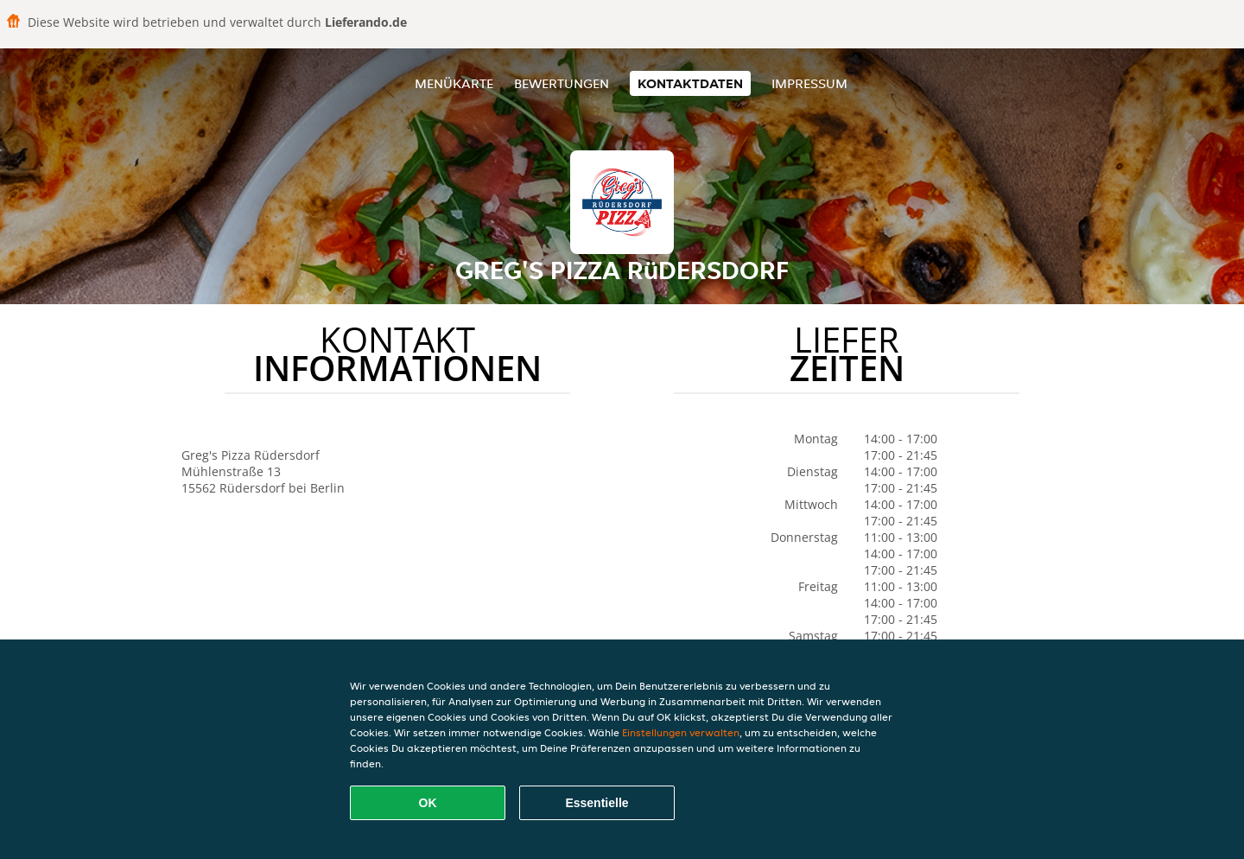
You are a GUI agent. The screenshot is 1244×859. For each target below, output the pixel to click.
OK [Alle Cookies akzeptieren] (428, 803)
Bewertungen (561, 83)
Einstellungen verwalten (680, 732)
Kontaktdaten (690, 83)
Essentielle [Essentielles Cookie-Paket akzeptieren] (596, 803)
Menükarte (454, 83)
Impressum (809, 83)
